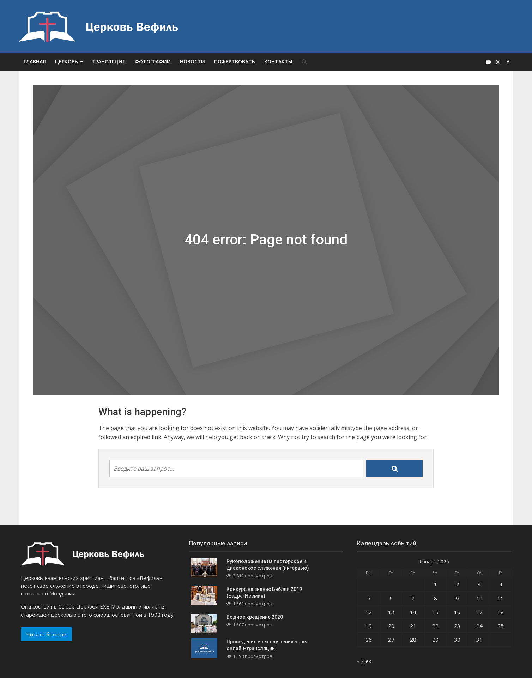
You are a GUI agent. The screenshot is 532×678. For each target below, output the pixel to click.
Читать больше (46, 634)
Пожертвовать (234, 61)
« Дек (364, 661)
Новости (192, 61)
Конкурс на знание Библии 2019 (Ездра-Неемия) (264, 592)
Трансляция (109, 61)
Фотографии (153, 61)
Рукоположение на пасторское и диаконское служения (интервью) (267, 564)
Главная (35, 61)
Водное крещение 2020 (254, 617)
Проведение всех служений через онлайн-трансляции (267, 645)
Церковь (66, 61)
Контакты (278, 61)
